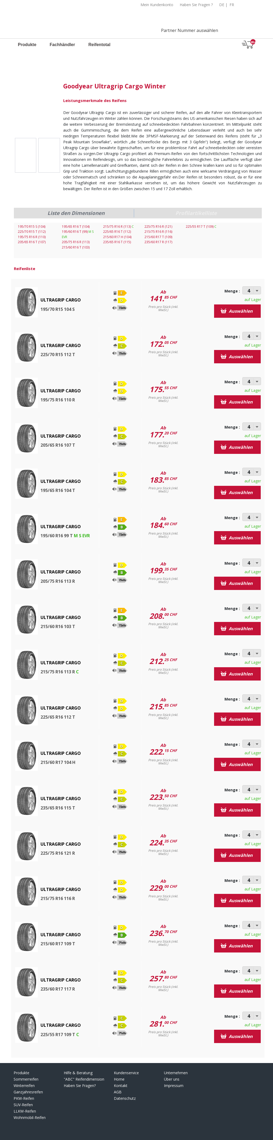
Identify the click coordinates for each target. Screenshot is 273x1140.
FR (232, 4)
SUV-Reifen (23, 1104)
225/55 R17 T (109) (201, 226)
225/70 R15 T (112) (32, 231)
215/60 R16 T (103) (76, 247)
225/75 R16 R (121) (158, 226)
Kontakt (120, 1085)
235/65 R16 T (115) (117, 242)
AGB (118, 1091)
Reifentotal (99, 44)
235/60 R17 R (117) (158, 242)
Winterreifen (24, 1085)
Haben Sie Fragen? (80, 1085)
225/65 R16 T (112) (117, 231)
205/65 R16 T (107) (32, 242)
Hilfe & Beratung (78, 1072)
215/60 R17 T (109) (158, 237)
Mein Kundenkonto (156, 4)
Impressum (173, 1085)
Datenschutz (125, 1098)
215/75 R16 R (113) (118, 226)
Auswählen (237, 311)
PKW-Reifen (24, 1098)
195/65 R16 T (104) (76, 226)
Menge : (232, 291)
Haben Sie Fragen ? (196, 4)
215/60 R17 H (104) (117, 237)
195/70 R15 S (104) (31, 226)
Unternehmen (176, 1072)
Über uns (171, 1079)
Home (119, 1079)
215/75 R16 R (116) (158, 231)
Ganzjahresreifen (28, 1091)
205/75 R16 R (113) (76, 242)
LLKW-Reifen (25, 1111)
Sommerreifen (26, 1079)
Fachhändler (62, 44)
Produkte (27, 44)
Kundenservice (126, 1072)
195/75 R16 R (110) (32, 237)
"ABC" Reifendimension (84, 1079)
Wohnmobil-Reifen (30, 1117)
